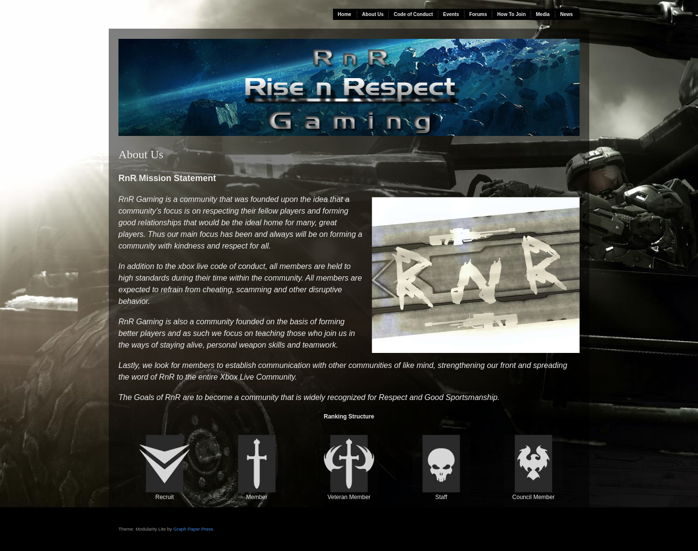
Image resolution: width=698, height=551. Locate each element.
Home (344, 14)
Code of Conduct (413, 14)
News (566, 14)
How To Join (511, 14)
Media (542, 14)
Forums (478, 14)
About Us (372, 14)
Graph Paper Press (193, 529)
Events (451, 14)
